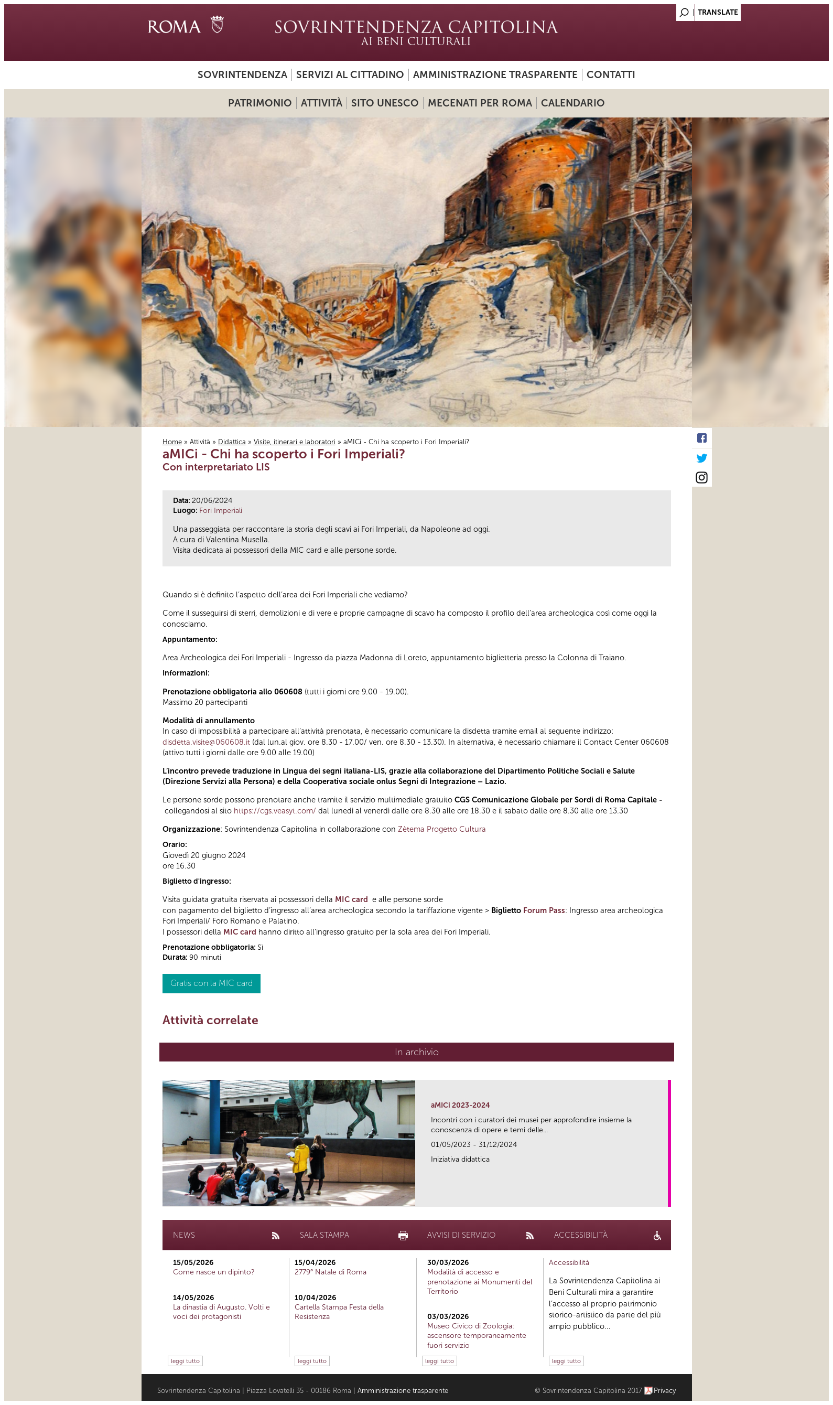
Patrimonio (260, 103)
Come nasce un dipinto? (214, 1272)
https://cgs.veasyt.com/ (275, 811)
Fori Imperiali (220, 510)
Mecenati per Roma (480, 103)
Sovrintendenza (242, 75)
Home (172, 442)
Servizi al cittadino (350, 75)
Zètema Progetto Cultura (442, 829)
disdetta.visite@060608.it (206, 742)
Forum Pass (544, 910)
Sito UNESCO (385, 103)
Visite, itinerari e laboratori (295, 442)
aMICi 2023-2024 (460, 1105)
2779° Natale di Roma (330, 1272)
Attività (321, 103)
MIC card (351, 899)
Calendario (573, 103)
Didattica (232, 442)
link (663, 1195)
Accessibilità (569, 1262)
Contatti (611, 75)
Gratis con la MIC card (211, 983)
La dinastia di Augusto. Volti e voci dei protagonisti (221, 1312)
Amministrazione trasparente (495, 75)
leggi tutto (185, 1361)
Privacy (665, 1391)
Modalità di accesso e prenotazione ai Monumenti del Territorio (479, 1281)
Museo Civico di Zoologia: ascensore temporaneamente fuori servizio (476, 1335)
